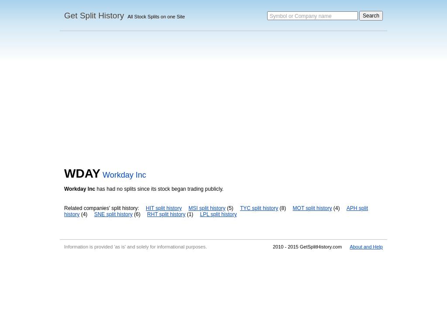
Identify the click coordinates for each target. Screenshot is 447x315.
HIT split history (164, 208)
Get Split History (94, 15)
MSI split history (207, 208)
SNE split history (113, 214)
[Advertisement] (223, 101)
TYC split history (259, 208)
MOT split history (312, 208)
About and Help (366, 246)
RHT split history (166, 214)
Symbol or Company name (301, 16)
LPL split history (218, 214)
